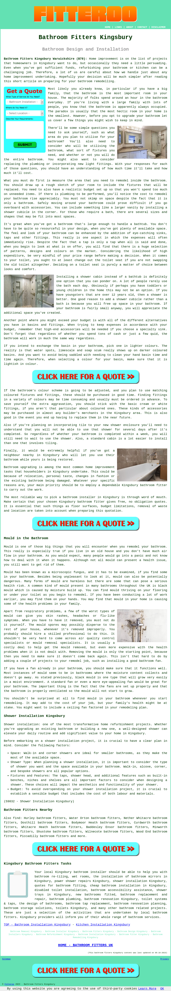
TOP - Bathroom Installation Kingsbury (37, 924)
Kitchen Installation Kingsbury (103, 924)
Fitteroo (9, 984)
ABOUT (129, 27)
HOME (108, 27)
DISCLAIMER (158, 27)
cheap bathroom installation (115, 885)
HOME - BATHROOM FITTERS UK (85, 945)
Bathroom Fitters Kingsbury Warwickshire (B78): (45, 58)
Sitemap (6, 959)
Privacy (164, 959)
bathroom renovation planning (139, 903)
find (16, 818)
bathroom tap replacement (88, 903)
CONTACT (142, 27)
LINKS (118, 27)
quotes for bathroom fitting (60, 885)
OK (162, 988)
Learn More (147, 988)
